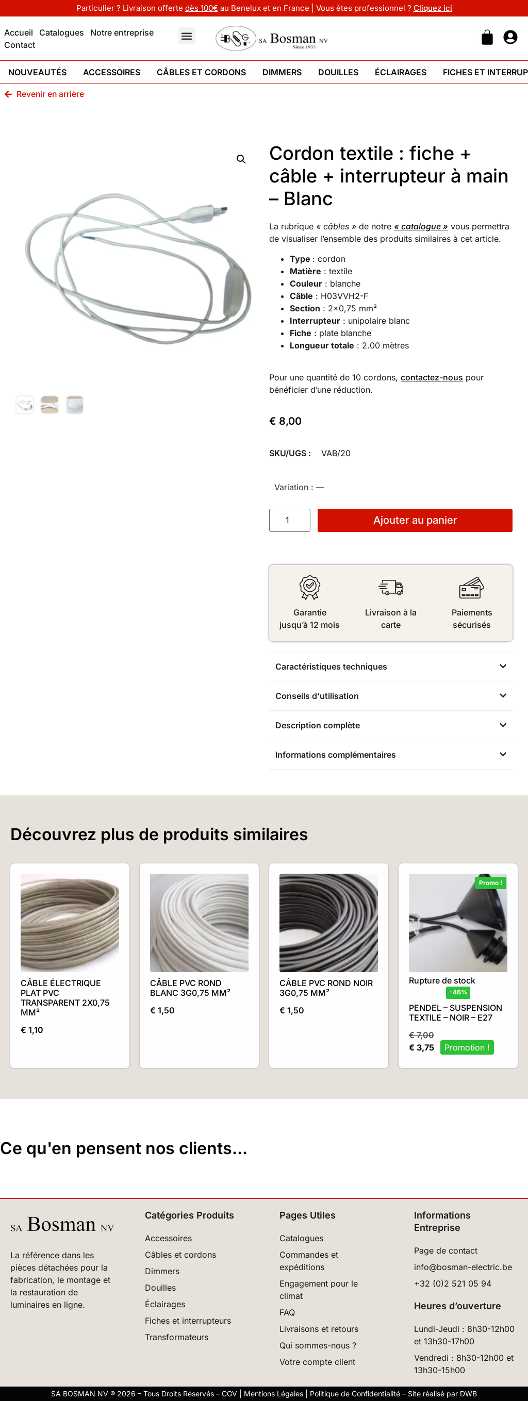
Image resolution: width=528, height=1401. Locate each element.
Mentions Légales (273, 1393)
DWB (468, 1393)
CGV (229, 1393)
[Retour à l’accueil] (62, 1224)
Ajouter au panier (415, 520)
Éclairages (400, 72)
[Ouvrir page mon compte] (510, 37)
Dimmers (282, 72)
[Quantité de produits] (289, 520)
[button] (186, 35)
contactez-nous (432, 377)
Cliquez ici (433, 8)
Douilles (338, 72)
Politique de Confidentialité (355, 1393)
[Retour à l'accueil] (272, 38)
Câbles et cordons (201, 72)
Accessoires (111, 72)
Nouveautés (37, 72)
